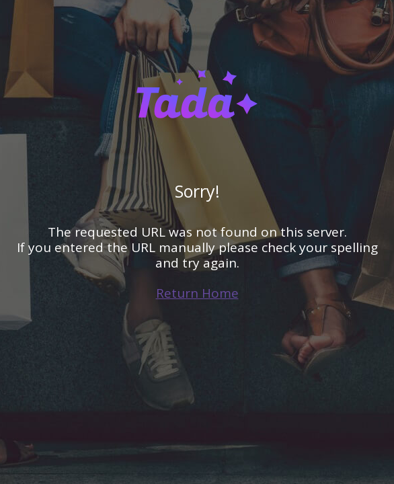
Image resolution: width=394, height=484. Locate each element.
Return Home (197, 293)
